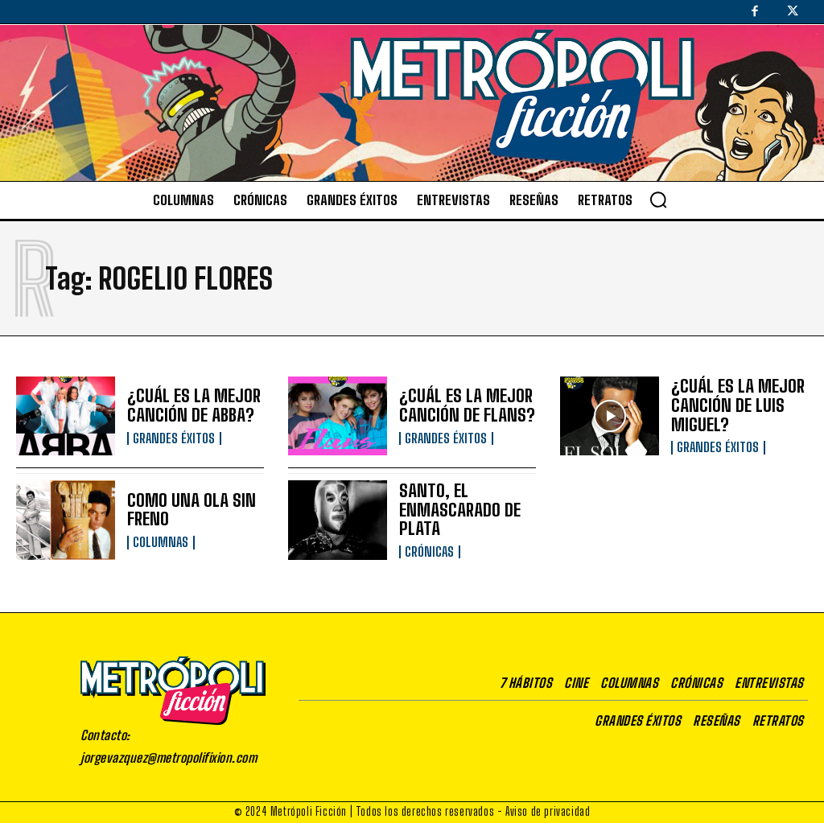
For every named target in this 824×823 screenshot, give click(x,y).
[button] (658, 199)
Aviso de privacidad (547, 811)
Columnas (160, 541)
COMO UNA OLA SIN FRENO (184, 510)
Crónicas (429, 550)
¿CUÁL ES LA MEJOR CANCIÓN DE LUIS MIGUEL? (731, 406)
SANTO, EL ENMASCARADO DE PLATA (454, 511)
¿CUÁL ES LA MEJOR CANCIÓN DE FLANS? (460, 406)
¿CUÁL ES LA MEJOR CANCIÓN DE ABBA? (187, 406)
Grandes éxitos (173, 436)
